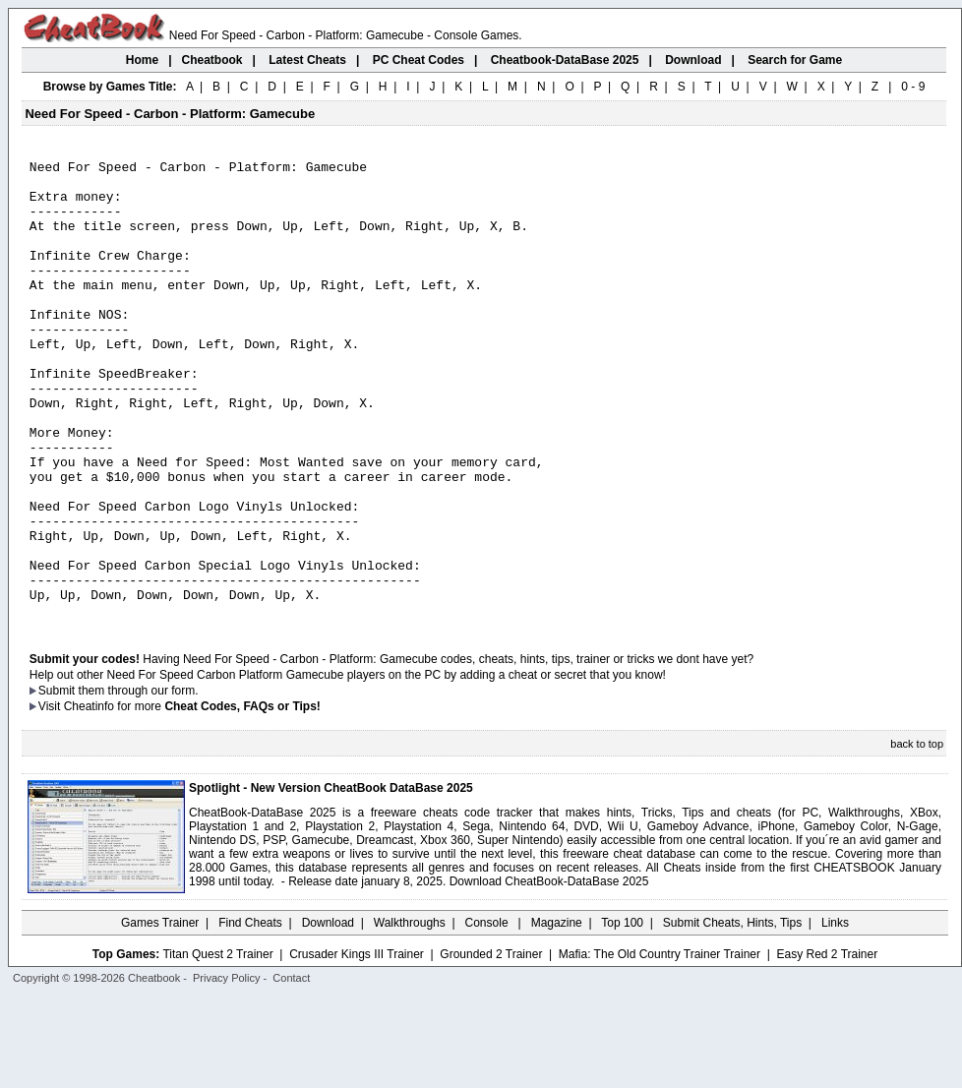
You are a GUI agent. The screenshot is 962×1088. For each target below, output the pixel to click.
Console (488, 1014)
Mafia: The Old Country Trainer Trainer (659, 1046)
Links (835, 1014)
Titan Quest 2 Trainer (217, 1046)
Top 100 (622, 1014)
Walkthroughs (410, 1014)
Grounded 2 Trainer (491, 1046)
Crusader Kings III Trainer (356, 1046)
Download (328, 1014)
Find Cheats (250, 1014)
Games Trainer (160, 1014)
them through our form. (139, 782)
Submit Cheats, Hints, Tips (732, 1014)
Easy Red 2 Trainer (826, 1046)
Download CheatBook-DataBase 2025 (549, 973)
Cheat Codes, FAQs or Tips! (242, 798)
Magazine (556, 1014)
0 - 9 (913, 86)
